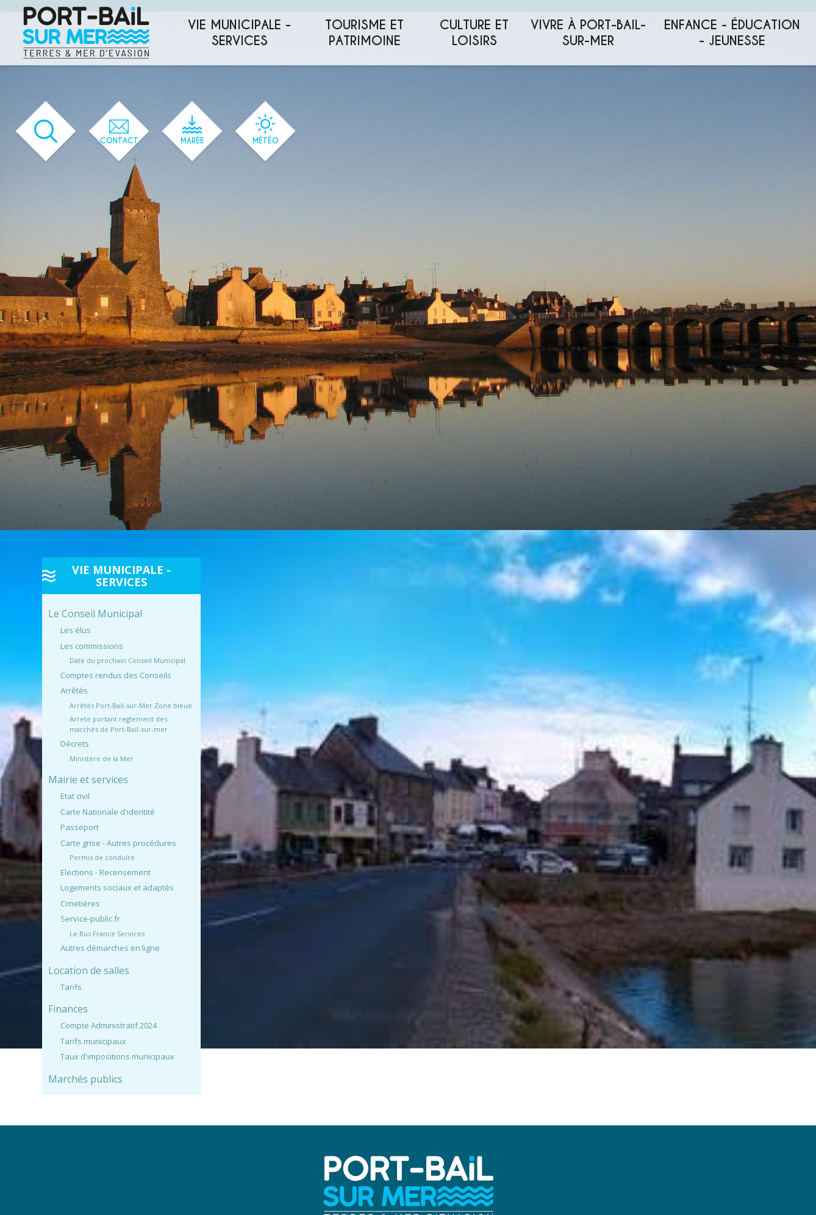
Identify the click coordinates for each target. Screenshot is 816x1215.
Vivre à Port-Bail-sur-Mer (588, 33)
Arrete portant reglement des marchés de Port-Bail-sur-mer (119, 724)
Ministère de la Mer (102, 758)
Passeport (79, 827)
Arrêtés (74, 690)
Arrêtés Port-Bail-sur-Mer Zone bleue (131, 705)
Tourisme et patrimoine (364, 33)
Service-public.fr (90, 918)
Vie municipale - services (239, 33)
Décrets (74, 743)
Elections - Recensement (105, 872)
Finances (68, 1009)
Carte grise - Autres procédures (118, 842)
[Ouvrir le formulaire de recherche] (46, 131)
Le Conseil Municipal (95, 613)
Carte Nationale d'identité (107, 811)
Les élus (75, 630)
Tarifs (71, 986)
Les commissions (91, 645)
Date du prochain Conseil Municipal (127, 660)
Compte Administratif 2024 (108, 1025)
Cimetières (80, 903)
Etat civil (75, 795)
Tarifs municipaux (93, 1041)
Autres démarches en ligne (110, 947)
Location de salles (88, 970)
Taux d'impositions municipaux (117, 1056)
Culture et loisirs (474, 33)
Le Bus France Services (107, 933)
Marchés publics (85, 1079)
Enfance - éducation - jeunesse (732, 33)
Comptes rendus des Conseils (115, 675)
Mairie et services (88, 779)
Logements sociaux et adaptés (117, 887)
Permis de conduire (102, 857)
